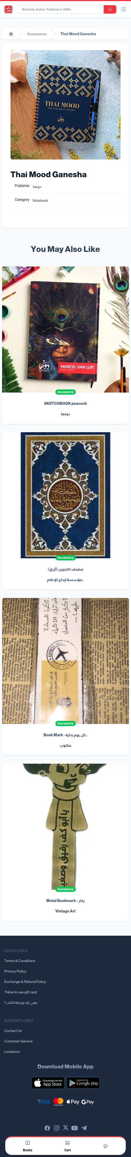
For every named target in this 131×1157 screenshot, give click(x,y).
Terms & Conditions (19, 961)
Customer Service (18, 1041)
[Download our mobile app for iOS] (48, 1083)
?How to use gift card (20, 992)
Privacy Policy (15, 971)
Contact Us (13, 1031)
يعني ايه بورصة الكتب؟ (20, 1002)
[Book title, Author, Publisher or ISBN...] (62, 9)
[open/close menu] (123, 9)
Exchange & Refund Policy (25, 982)
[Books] (27, 1143)
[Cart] (67, 1143)
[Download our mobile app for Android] (83, 1083)
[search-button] (110, 9)
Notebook (40, 200)
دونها (37, 187)
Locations (12, 1051)
